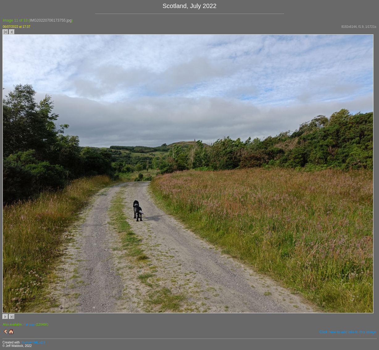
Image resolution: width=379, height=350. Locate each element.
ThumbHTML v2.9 (33, 342)
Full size (29, 324)
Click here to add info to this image (347, 332)
